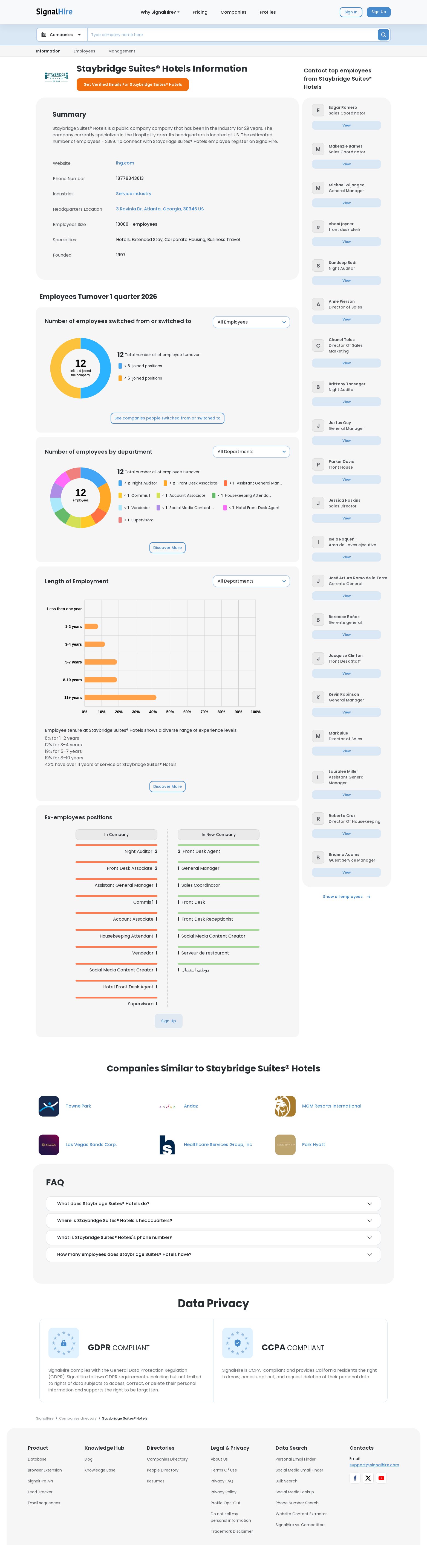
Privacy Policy (223, 1492)
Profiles (268, 12)
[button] (318, 110)
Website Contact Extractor (301, 1514)
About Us (219, 1459)
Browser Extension (45, 1470)
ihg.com (125, 163)
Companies (234, 12)
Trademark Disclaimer (232, 1531)
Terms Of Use (224, 1470)
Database (37, 1459)
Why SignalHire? (158, 12)
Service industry (133, 193)
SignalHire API (40, 1481)
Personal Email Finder (296, 1459)
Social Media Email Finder (299, 1470)
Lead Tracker (40, 1492)
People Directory (162, 1470)
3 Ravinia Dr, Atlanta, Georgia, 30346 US (160, 209)
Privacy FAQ (222, 1481)
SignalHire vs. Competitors (300, 1525)
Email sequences (44, 1503)
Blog (89, 1459)
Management (121, 51)
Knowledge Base (100, 1470)
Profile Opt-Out (226, 1503)
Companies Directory (167, 1459)
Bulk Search (287, 1481)
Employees (84, 51)
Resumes (156, 1481)
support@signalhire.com (374, 1465)
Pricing (200, 12)
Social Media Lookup (295, 1492)
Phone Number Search (297, 1503)
